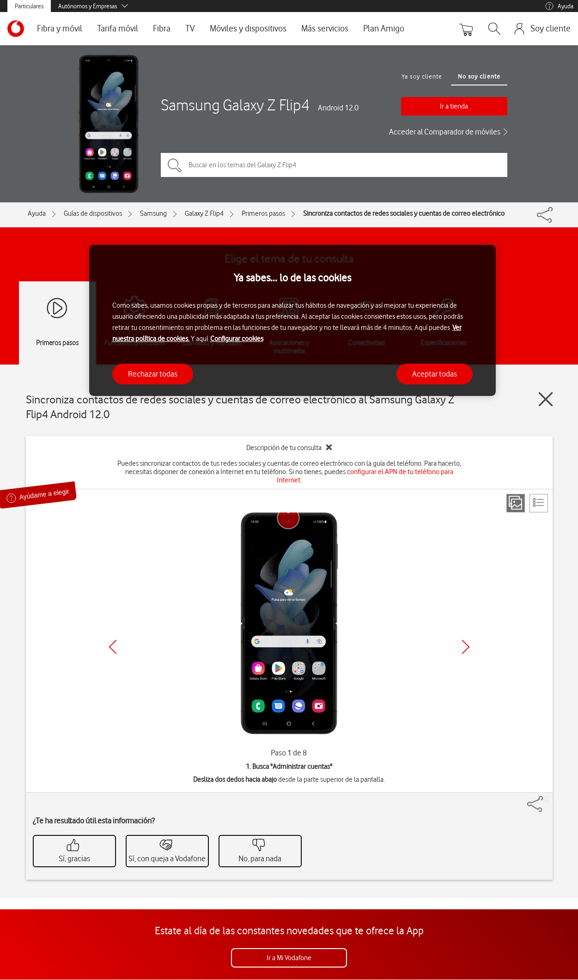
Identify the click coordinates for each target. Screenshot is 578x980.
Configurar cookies (236, 339)
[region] (292, 320)
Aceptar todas (434, 373)
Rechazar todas (152, 373)
